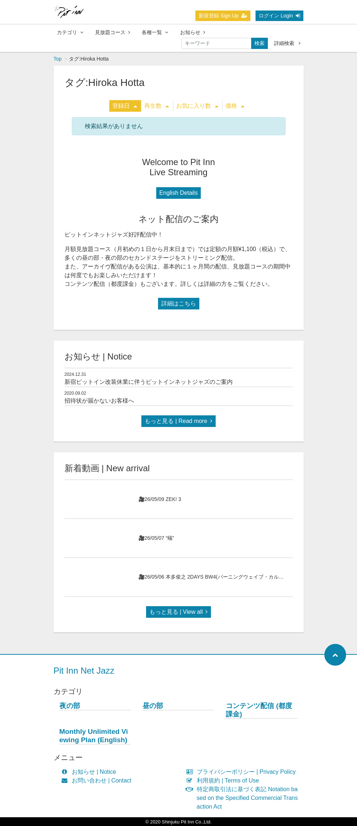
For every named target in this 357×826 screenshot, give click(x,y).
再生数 (156, 106)
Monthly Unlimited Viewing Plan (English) (93, 736)
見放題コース (112, 32)
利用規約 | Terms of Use (224, 780)
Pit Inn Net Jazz (84, 670)
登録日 (124, 106)
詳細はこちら (178, 303)
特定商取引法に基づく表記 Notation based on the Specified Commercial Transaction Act (244, 798)
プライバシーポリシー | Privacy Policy (243, 772)
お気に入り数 (197, 106)
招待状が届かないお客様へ (99, 401)
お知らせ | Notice (90, 772)
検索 (259, 43)
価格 (234, 106)
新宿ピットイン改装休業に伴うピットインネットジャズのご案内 (149, 382)
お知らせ (192, 32)
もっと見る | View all (178, 612)
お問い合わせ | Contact (98, 780)
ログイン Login (279, 16)
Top (58, 59)
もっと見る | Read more (178, 421)
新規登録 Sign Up (223, 16)
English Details (178, 193)
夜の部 (69, 706)
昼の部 (152, 706)
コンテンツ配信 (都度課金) (259, 710)
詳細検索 (287, 43)
